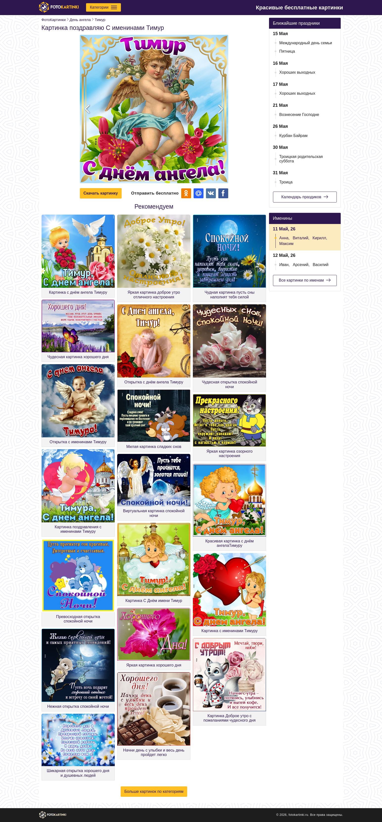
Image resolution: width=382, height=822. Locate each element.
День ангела (80, 20)
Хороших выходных (297, 72)
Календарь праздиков (304, 197)
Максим (286, 244)
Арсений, (301, 265)
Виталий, (301, 238)
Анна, (284, 238)
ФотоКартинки (54, 20)
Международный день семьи (305, 43)
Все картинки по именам (305, 280)
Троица (286, 182)
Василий (321, 265)
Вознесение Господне (299, 114)
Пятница (287, 51)
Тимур (100, 20)
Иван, (284, 265)
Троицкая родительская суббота (301, 159)
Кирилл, (320, 238)
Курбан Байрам (293, 135)
